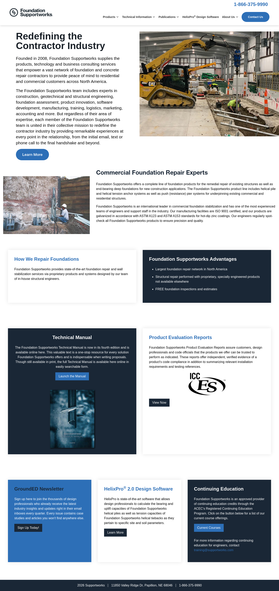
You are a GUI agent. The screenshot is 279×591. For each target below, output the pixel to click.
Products (111, 17)
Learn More (32, 155)
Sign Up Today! (28, 527)
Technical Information (138, 17)
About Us (230, 17)
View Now (159, 402)
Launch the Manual (72, 376)
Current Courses (208, 527)
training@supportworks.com (214, 550)
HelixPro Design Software (200, 17)
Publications (169, 17)
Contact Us (255, 17)
